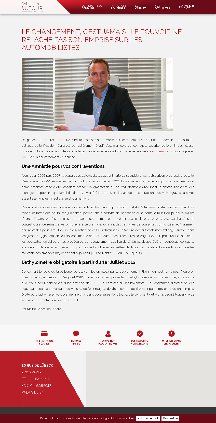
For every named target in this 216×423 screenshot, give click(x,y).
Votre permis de (92, 7)
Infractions (118, 7)
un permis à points (165, 151)
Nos (162, 7)
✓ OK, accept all (148, 418)
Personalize (170, 418)
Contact (186, 7)
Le (140, 7)
